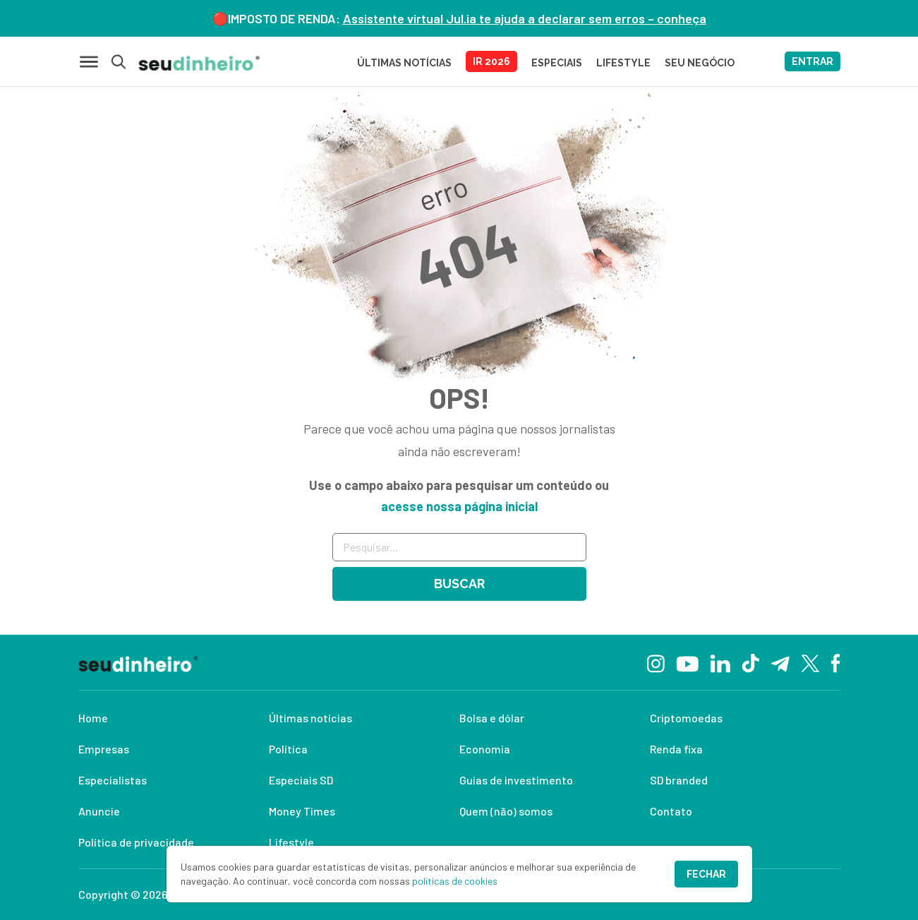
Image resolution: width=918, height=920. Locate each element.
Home (93, 717)
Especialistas (112, 780)
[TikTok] (750, 662)
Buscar (459, 583)
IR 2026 (491, 61)
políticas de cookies (454, 881)
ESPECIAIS (556, 62)
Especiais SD (301, 780)
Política (288, 748)
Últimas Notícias (404, 62)
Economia (484, 748)
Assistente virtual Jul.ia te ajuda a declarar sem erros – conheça (524, 18)
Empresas (103, 748)
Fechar (706, 874)
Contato (671, 811)
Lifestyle (291, 842)
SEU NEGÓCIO (700, 62)
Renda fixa (676, 748)
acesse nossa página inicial (459, 506)
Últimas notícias (310, 717)
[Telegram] (780, 662)
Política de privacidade (136, 842)
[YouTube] (687, 662)
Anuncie (99, 811)
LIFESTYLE (623, 62)
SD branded (679, 780)
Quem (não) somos (505, 811)
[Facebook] (835, 662)
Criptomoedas (686, 717)
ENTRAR (812, 61)
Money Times (302, 811)
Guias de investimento (516, 780)
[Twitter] (810, 662)
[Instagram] (656, 662)
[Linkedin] (720, 662)
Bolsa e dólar (491, 717)
